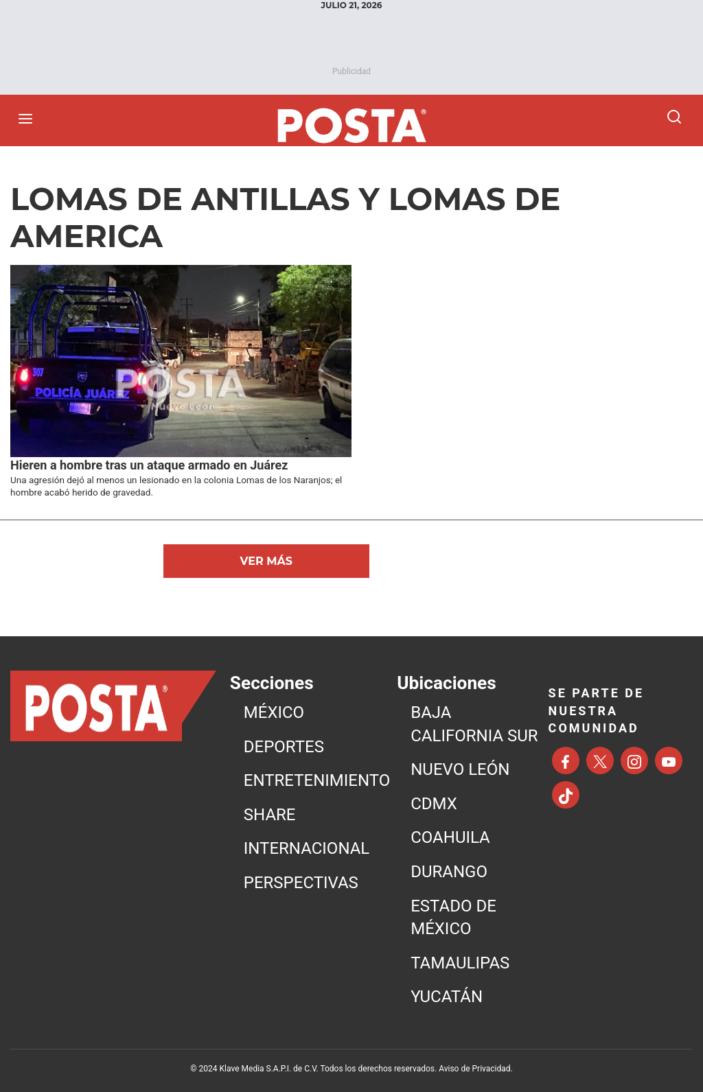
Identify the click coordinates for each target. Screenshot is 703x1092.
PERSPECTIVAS (301, 882)
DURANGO (449, 871)
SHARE (270, 814)
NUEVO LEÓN (460, 769)
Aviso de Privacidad (474, 1068)
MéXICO (274, 712)
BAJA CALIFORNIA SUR (474, 724)
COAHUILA (450, 837)
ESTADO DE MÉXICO (453, 917)
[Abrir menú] (29, 119)
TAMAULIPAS (460, 963)
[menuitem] (317, 713)
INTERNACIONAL (307, 848)
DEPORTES (284, 746)
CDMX (434, 803)
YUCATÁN (447, 996)
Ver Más (266, 561)
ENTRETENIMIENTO (317, 780)
